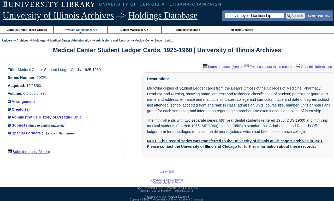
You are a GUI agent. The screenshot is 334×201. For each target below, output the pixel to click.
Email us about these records (268, 67)
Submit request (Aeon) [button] (29, 152)
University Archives (15, 40)
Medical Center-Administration (70, 40)
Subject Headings (188, 29)
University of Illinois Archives (58, 15)
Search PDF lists (319, 15)
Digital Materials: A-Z (134, 29)
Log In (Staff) (167, 171)
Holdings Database (163, 15)
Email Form (174, 182)
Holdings (39, 40)
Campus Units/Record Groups (27, 29)
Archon (163, 196)
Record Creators (242, 29)
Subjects (17, 125)
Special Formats (24, 133)
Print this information (314, 67)
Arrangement (21, 101)
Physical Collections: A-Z (80, 29)
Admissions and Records (113, 40)
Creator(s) (19, 109)
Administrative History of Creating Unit (44, 117)
